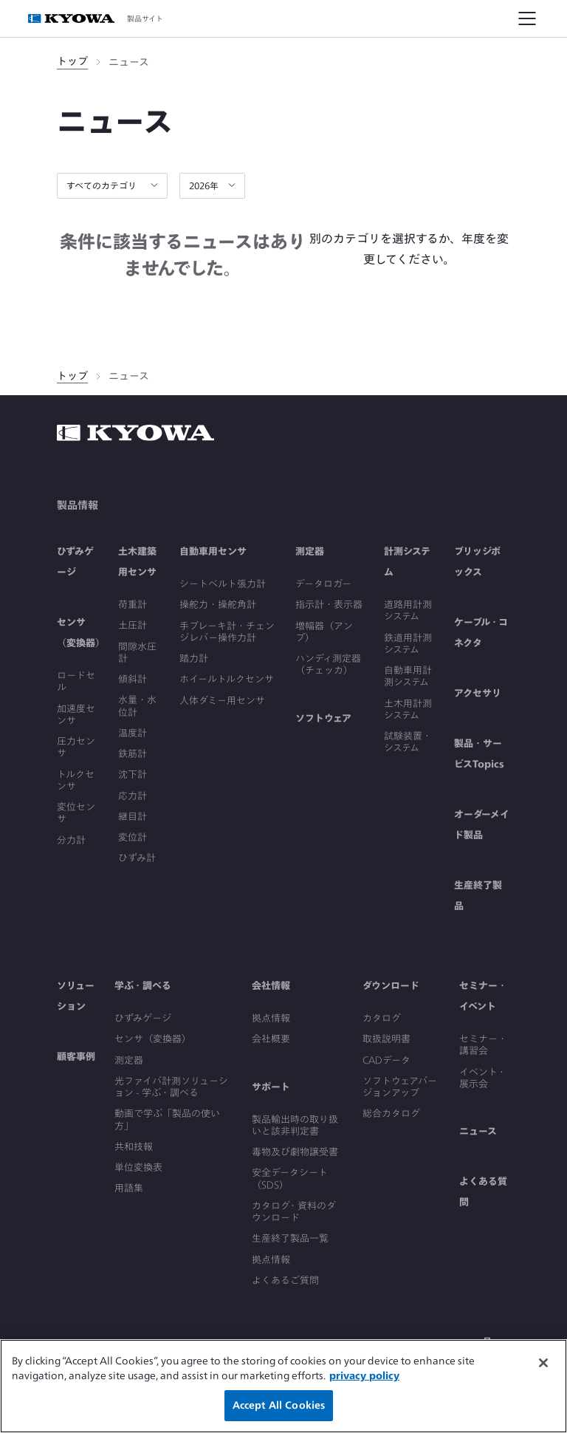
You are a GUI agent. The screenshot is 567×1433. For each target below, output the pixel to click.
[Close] (543, 1363)
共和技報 (133, 1147)
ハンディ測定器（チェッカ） (328, 664)
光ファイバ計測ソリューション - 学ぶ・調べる (171, 1087)
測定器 (309, 551)
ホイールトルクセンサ (226, 679)
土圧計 (132, 625)
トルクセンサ (75, 780)
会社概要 (271, 1039)
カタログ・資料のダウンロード (294, 1211)
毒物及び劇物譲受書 (295, 1152)
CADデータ (386, 1060)
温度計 (132, 733)
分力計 (71, 840)
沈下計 (132, 774)
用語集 (128, 1188)
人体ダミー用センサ (222, 700)
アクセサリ (477, 693)
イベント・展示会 (482, 1078)
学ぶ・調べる (142, 986)
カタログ (381, 1018)
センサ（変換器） (152, 1039)
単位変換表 (138, 1167)
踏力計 (193, 658)
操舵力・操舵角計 (217, 604)
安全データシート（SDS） (290, 1178)
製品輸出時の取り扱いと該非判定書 (295, 1125)
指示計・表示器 (328, 604)
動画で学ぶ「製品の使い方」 (167, 1119)
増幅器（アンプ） (324, 632)
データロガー (323, 584)
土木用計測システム (408, 709)
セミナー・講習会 (483, 1045)
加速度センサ (76, 714)
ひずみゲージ (142, 1018)
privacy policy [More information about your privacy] (364, 1376)
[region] (283, 1386)
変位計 (132, 837)
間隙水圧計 (137, 652)
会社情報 (271, 986)
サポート (271, 1087)
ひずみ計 (137, 858)
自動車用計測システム (408, 676)
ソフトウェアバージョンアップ (399, 1087)
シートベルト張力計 (222, 584)
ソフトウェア (323, 718)
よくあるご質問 (285, 1280)
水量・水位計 (137, 705)
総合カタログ (391, 1113)
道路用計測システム (408, 610)
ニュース (478, 1131)
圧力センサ (76, 747)
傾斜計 (132, 679)
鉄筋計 (132, 754)
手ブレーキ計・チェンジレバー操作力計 (227, 632)
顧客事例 (76, 1056)
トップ (72, 61)
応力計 (132, 796)
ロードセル (76, 681)
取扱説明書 (386, 1039)
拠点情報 (271, 1018)
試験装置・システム (408, 742)
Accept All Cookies (279, 1405)
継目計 (132, 816)
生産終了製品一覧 (290, 1238)
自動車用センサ (213, 551)
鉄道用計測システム (408, 643)
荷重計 (132, 604)
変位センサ (76, 813)
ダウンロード (390, 986)
